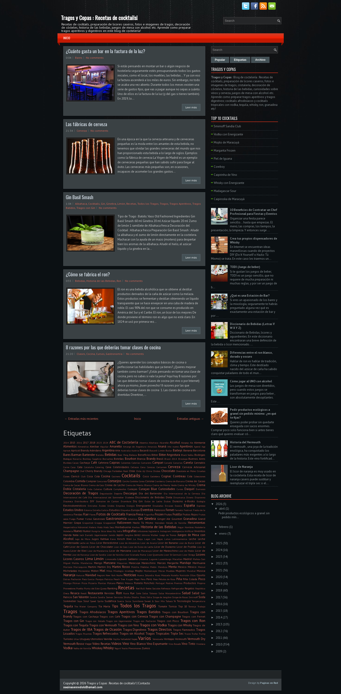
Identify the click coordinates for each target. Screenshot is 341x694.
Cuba (89, 489)
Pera (143, 579)
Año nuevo (173, 446)
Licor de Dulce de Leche (140, 546)
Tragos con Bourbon (175, 612)
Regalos (189, 588)
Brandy (151, 459)
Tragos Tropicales (157, 634)
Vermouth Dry (196, 639)
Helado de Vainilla (176, 522)
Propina (201, 583)
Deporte (118, 493)
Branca (141, 458)
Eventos (146, 509)
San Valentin (81, 597)
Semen (109, 597)
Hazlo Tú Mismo (143, 522)
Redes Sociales (153, 588)
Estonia (88, 510)
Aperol (197, 446)
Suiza (128, 601)
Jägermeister (101, 535)
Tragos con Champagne (165, 616)
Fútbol (88, 518)
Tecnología (184, 601)
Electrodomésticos (74, 505)
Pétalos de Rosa (167, 579)
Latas (167, 539)
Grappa (98, 522)
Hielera (92, 527)
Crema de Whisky (187, 485)
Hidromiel (83, 527)
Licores (200, 555)
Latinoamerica (179, 539)
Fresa (139, 514)
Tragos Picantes (83, 633)
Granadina (190, 519)
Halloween (124, 523)
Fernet (170, 510)
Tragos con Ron (192, 620)
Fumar (80, 518)
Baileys (177, 450)
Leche (192, 539)
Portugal (160, 583)
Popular (220, 59)
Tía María (104, 606)
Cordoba (134, 481)
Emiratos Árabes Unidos (101, 505)
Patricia (108, 579)
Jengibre (129, 535)
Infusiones (142, 531)
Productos (190, 583)
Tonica (173, 606)
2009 (219, 651)
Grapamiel (87, 522)
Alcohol (175, 442)
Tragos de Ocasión (107, 629)
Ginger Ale (164, 518)
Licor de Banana (168, 543)
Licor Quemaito (155, 554)
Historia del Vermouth (245, 442)
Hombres (189, 527)
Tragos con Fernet (193, 616)
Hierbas (136, 527)
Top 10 (182, 606)
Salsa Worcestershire (169, 593)
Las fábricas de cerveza (86, 124)
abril (222, 509)
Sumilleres (137, 601)
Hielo (100, 527)
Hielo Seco (108, 527)
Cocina (90, 354)
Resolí (84, 593)
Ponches (149, 583)
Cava (108, 467)
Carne (66, 467)
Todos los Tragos (148, 203)
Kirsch (121, 539)
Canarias (177, 462)
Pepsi (137, 579)
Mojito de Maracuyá (226, 142)
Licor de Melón (186, 550)
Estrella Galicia (101, 510)
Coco (146, 476)
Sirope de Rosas (180, 597)
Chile (132, 471)
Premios (178, 583)
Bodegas (199, 455)
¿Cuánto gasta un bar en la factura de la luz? (105, 51)
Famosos (159, 510)
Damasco (200, 489)
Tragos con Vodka (153, 625)
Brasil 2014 (170, 458)
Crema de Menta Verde (165, 485)
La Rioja (138, 539)
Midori (95, 570)
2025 (219, 543)
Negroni (101, 575)
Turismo (68, 639)
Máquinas (122, 563)
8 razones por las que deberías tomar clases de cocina (113, 347)
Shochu (135, 597)
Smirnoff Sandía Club (227, 126)
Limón (121, 203)
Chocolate (168, 471)
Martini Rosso (121, 567)
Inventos (199, 531)
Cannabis (199, 462)
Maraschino (149, 563)
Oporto (200, 575)
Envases (169, 505)
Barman (76, 455)
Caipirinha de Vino (225, 175)
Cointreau (179, 476)
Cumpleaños (120, 489)
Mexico (182, 567)
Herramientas (196, 523)
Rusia (126, 593)
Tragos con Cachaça (85, 616)
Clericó (75, 476)
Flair (86, 514)
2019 (219, 584)
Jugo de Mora (82, 539)
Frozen (159, 514)
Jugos (95, 539)
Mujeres (181, 570)
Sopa (79, 601)
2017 (85, 442)
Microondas (84, 570)
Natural (80, 575)
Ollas (193, 575)
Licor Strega (188, 554)
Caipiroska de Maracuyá (229, 199)
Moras (161, 570)
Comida (80, 481)
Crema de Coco (96, 485)
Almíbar (94, 446)
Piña (179, 579)
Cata (79, 467)
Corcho (126, 481)
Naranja (69, 574)
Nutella (175, 575)
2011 (219, 638)
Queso (103, 588)
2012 (219, 631)
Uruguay (85, 639)
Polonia (129, 583)
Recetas (131, 203)
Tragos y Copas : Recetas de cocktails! (99, 17)
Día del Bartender (150, 493)
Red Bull (140, 588)
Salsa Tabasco (149, 593)
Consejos (114, 480)
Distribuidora (81, 501)
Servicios (118, 597)
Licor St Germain (173, 554)
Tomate (162, 606)
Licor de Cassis (78, 546)
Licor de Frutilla (186, 546)
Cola (189, 476)
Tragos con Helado (95, 621)
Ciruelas (201, 471)
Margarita (172, 563)
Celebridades (121, 467)
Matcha (135, 567)
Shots (143, 597)
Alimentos (70, 446)
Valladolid (126, 639)
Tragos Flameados (184, 629)
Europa (135, 510)
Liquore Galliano (127, 559)
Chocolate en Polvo (186, 471)
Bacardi (144, 450)
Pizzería (92, 583)
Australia (126, 450)
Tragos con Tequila (75, 625)
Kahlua (104, 539)
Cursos (100, 354)
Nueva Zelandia (145, 575)
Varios (144, 638)
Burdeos (67, 462)
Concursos (102, 481)
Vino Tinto (188, 644)
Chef (82, 471)
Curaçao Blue (148, 489)
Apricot (66, 450)
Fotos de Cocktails (110, 514)
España (189, 505)
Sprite (100, 601)
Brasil (160, 458)
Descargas (130, 493)
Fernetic (179, 510)
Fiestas (78, 514)
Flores (92, 514)
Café (94, 463)
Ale (191, 442)
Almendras (83, 446)
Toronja (192, 606)
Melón (153, 567)
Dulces (167, 501)
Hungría (95, 531)
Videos (116, 643)
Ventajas (169, 639)
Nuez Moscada (162, 575)
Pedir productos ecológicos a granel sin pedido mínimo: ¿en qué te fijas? (253, 414)
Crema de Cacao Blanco (75, 485)
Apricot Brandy (80, 450)
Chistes (156, 471)
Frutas (168, 514)
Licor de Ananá (148, 543)
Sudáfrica (110, 601)
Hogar (181, 527)
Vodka (67, 647)
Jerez (137, 535)
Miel (102, 571)
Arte (117, 450)
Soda (202, 597)
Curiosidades (166, 489)
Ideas (109, 531)
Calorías (136, 462)
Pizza (84, 583)
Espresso (201, 505)
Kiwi (129, 539)
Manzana (109, 563)
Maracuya (134, 563)
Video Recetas (101, 644)
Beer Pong (123, 455)
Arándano (95, 450)
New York (110, 575)
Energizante (143, 505)
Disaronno (200, 497)
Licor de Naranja (80, 554)
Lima (89, 558)
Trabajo (201, 606)
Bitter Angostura (169, 455)
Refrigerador (177, 588)
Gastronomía (114, 354)
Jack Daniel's (86, 535)
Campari (157, 463)
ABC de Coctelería (123, 442)
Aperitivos (186, 446)
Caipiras (114, 463)
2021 (219, 570)
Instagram (165, 531)
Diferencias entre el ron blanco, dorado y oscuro (251, 355)
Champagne (71, 471)
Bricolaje (182, 458)
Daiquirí (189, 489)
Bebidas (80, 281)
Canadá (168, 462)
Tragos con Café (110, 616)
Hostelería (200, 527)
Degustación (106, 493)
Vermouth (181, 639)
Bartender (88, 455)
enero (223, 534)
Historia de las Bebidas (100, 281)
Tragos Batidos (148, 611)
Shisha (127, 597)
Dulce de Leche (153, 501)
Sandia (93, 597)
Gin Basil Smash (79, 197)
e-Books (190, 501)
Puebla (79, 588)
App (203, 446)
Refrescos (165, 588)
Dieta (169, 497)
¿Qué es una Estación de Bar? (250, 296)
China (149, 471)
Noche (119, 575)
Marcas (161, 563)
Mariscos (67, 567)
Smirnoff (193, 597)
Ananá (162, 446)
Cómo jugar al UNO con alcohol (251, 381)
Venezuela (158, 639)
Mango (98, 563)
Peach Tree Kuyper (123, 579)
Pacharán (76, 579)
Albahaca (81, 203)
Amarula (152, 446)
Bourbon (130, 459)
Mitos (109, 570)
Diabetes (129, 497)
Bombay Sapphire (92, 458)
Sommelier (69, 601)
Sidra (149, 597)
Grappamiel (109, 522)
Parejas (99, 579)
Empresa (120, 505)
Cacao (75, 462)
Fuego (72, 518)
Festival (188, 510)
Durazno (177, 501)
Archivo (260, 59)
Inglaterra (153, 531)
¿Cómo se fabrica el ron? (88, 274)
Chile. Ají (140, 471)
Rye (132, 593)
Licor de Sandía (98, 554)
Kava (113, 539)
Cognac (166, 476)
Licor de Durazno (165, 546)
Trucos (187, 633)
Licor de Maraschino (165, 550)
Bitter (154, 455)
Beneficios (144, 455)
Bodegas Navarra (72, 458)
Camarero (146, 462)
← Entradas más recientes (81, 419)
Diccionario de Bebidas (150, 497)
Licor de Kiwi (78, 550)
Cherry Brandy (93, 471)
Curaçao (132, 489)
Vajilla (116, 639)
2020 (219, 577)
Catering (99, 467)
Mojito (139, 570)
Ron (119, 281)
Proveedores (69, 588)
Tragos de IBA (81, 629)
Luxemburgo (164, 559)
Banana (187, 450)
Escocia (178, 505)
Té (175, 601)
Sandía (101, 597)
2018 (92, 442)
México (192, 567)
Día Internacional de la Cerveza (182, 493)
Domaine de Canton (107, 501)
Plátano (111, 583)
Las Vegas (157, 539)
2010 (219, 644)
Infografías (130, 531)
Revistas (109, 593)
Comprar (91, 481)
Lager (147, 539)
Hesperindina (70, 527)
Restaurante (95, 593)
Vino (125, 643)
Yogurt (118, 648)
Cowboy (219, 167)
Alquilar (104, 446)
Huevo (78, 531)
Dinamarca (179, 497)
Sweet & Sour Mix (154, 601)
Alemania (199, 442)
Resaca (74, 593)
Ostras (66, 579)
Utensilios (97, 639)
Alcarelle (164, 442)
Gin (103, 203)
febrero (224, 527)
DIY (92, 501)
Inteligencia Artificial (182, 531)
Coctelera (155, 476)
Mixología (118, 570)
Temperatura (198, 601)
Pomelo (138, 583)
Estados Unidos (73, 510)
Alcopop (185, 442)
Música (201, 570)
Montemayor (150, 570)
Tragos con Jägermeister (119, 621)
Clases (81, 354)
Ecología (201, 501)
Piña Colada (190, 579)
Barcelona (199, 450)
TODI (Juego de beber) (245, 267)
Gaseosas (99, 518)
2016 (79, 442)
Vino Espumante (157, 644)
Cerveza (82, 130)
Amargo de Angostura (134, 446)
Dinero (189, 497)
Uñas (76, 639)
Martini (92, 567)
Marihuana (199, 563)
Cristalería (79, 489)
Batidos (100, 455)
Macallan (177, 559)
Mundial (191, 570)
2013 (219, 624)
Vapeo (134, 639)
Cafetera (103, 462)
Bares (78, 57)
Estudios (114, 510)
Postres (169, 583)
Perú (149, 579)
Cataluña (89, 467)
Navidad (90, 575)
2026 (219, 504)
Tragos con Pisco (168, 621)
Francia (131, 514)
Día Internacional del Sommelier (106, 497)
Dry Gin (138, 501)
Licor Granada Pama (135, 554)
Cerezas (151, 467)
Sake (138, 593)
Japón (120, 535)
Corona (149, 481)
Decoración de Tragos (80, 493)
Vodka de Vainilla (82, 648)
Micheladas (70, 570)
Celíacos (135, 467)
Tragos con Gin (85, 208)
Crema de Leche (115, 485)
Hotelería (68, 531)
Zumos (146, 648)
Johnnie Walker (150, 535)
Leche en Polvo (87, 543)
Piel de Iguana (223, 159)
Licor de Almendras (129, 543)
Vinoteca (200, 643)
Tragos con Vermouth (103, 625)
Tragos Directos (159, 629)
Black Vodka (187, 455)
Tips (115, 606)
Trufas (195, 633)
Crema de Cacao (195, 481)
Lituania (143, 559)
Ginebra (111, 203)
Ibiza (103, 531)
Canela (188, 463)
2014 (66, 442)
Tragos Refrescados (105, 634)
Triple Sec (177, 634)
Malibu (75, 563)
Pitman (76, 583)
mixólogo (129, 570)
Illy (114, 531)
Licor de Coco (120, 546)
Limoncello (110, 559)
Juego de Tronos (168, 535)
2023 (99, 442)
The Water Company (85, 606)
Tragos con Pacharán (144, 621)
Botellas (119, 458)
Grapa (77, 522)
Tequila (68, 606)
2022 (219, 563)
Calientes (125, 462)
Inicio (66, 38)
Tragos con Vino (128, 625)
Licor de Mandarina (98, 550)
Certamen (162, 467)
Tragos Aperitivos (180, 203)
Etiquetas (125, 510)
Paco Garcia (88, 579)
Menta (173, 567)
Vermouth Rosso (73, 644)
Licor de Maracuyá (142, 550)
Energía (131, 505)
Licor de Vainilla (115, 554)
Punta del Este (92, 588)
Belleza (133, 455)
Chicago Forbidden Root (115, 471)
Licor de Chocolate (101, 546)
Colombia (69, 481)
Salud (186, 593)
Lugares (153, 559)
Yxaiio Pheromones (131, 648)
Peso (155, 579)
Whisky (108, 647)
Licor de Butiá (186, 543)
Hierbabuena (123, 527)
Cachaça (85, 462)
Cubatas (98, 489)
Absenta (143, 442)
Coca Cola (93, 476)
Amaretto (116, 446)
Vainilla (108, 639)
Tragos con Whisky (180, 625)
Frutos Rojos (190, 514)
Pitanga (67, 583)
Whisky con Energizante (229, 183)
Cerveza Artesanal (193, 467)
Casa (73, 467)
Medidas (144, 567)
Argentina (108, 450)
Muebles (170, 570)
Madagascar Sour (225, 191)
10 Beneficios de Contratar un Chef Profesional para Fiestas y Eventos (253, 212)
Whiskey (97, 648)
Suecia (120, 601)
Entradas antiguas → (190, 419)
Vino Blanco (138, 644)
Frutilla (177, 514)
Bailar (169, 450)
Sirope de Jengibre (162, 597)
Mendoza (162, 567)
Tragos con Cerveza (134, 616)
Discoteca (68, 501)
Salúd (195, 593)
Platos (120, 583)
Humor (87, 531)
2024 (105, 442)
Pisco (201, 579)
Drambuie (126, 501)
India (119, 531)
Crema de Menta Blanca (139, 485)
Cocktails (94, 203)
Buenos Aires (196, 458)
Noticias (130, 574)
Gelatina (132, 518)
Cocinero (116, 476)
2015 (72, 442)
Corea (142, 481)
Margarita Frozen (224, 150)
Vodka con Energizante (228, 134)
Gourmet (177, 518)
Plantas (102, 583)
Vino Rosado (175, 643)
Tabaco (169, 601)
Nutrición (184, 575)
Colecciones (199, 476)
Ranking (112, 588)
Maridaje (185, 563)
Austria (135, 450)
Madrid (187, 559)
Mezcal (201, 567)
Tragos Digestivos (134, 630)
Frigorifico (149, 514)
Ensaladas (158, 505)
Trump (202, 633)
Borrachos (108, 458)
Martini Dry (104, 567)
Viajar (88, 643)
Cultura (107, 489)
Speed (93, 601)
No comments (95, 57)
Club (83, 476)
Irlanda (67, 535)
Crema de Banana (175, 481)
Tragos (164, 203)
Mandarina (86, 563)
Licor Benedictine (107, 543)
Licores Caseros (73, 559)
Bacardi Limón (157, 450)
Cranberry (160, 481)
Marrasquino (80, 567)
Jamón (112, 535)
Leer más (191, 107)
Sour (86, 601)
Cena (142, 467)
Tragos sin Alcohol (132, 634)
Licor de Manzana (120, 550)
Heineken (160, 522)
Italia (75, 535)
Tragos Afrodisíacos (92, 612)
